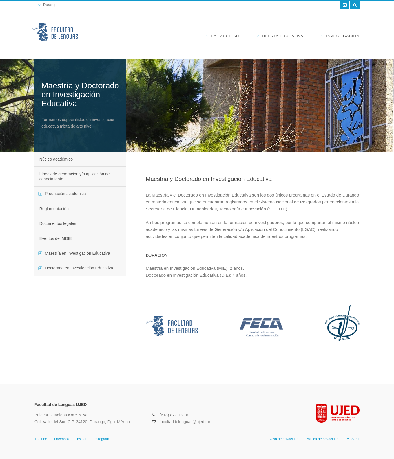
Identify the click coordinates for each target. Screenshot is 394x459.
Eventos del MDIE (55, 238)
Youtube (40, 439)
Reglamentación (54, 208)
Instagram (101, 439)
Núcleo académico (56, 159)
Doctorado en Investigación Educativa (79, 268)
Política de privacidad (322, 439)
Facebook (62, 439)
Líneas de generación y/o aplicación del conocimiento (75, 176)
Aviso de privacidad (284, 439)
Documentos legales (57, 223)
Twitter (81, 439)
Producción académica (65, 193)
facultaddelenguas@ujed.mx (185, 421)
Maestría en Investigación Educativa (77, 253)
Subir (353, 439)
